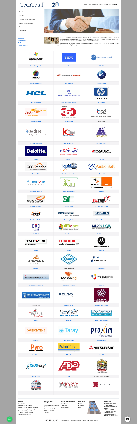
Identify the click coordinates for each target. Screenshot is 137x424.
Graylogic (101, 195)
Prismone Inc (101, 289)
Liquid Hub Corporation (68, 178)
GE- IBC (101, 70)
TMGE (36, 254)
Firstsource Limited (36, 210)
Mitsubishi (101, 359)
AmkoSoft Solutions (101, 178)
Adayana (36, 272)
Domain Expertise (23, 45)
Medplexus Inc (101, 238)
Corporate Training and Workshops (27, 410)
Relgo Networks (68, 309)
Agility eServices (36, 125)
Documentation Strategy (50, 408)
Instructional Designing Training (26, 409)
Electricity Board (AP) (36, 397)
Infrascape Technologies (36, 289)
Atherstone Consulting (36, 195)
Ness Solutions (101, 87)
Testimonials (21, 43)
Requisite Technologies (101, 309)
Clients (101, 4)
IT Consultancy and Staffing (25, 412)
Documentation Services (26, 19)
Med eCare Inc (69, 238)
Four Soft (101, 163)
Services (90, 4)
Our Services (21, 403)
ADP (69, 380)
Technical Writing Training (25, 405)
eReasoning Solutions (69, 289)
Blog (110, 4)
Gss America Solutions (36, 178)
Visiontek (36, 344)
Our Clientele (64, 403)
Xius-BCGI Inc (36, 380)
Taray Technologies (68, 344)
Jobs (79, 409)
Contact (106, 4)
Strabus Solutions (101, 224)
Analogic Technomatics (101, 324)
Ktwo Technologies (68, 147)
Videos (80, 403)
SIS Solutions (69, 210)
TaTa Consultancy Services (68, 107)
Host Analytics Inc (69, 224)
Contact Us (22, 31)
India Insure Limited (36, 224)
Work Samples (22, 41)
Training (96, 4)
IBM (69, 70)
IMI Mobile (69, 359)
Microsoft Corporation (36, 70)
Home (85, 4)
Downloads (81, 405)
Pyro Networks (36, 359)
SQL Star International (101, 210)
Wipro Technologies (35, 87)
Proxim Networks (101, 344)
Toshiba (69, 254)
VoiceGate (69, 324)
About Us (22, 12)
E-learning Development (24, 414)
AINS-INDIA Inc (36, 238)
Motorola (101, 254)
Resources (22, 27)
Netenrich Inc (101, 272)
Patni (101, 397)
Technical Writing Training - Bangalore (28, 407)
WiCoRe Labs (69, 125)
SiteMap (115, 4)
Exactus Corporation (36, 147)
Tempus (36, 324)
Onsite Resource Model (50, 407)
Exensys (68, 163)
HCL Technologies (36, 107)
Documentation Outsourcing (51, 405)
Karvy (69, 397)
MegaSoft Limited (101, 147)
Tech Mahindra (69, 87)
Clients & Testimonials (26, 23)
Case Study (21, 38)
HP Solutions (101, 107)
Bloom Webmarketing (69, 195)
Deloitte (36, 163)
